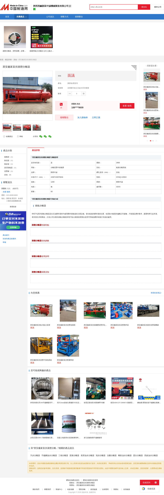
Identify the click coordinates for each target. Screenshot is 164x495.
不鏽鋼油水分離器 (49, 455)
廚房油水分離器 (87, 455)
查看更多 (13, 207)
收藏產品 (8, 136)
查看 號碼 (127, 106)
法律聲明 (105, 489)
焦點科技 (85, 492)
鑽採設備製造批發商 (90, 480)
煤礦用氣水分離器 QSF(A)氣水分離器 (43, 51)
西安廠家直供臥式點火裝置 (153, 87)
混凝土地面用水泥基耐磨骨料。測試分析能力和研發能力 (77, 438)
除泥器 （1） (9, 160)
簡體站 (115, 489)
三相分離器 (63, 455)
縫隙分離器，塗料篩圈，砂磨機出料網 (17, 51)
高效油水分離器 (151, 455)
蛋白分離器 (138, 455)
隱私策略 (82, 489)
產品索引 (6, 235)
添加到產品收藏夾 (9, 239)
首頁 (1, 60)
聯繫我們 (47, 489)
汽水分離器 (35, 455)
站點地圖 (70, 489)
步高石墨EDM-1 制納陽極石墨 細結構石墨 (45, 438)
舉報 (20, 136)
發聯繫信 (64, 117)
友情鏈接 (126, 489)
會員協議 (93, 489)
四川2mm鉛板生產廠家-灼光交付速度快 (71, 403)
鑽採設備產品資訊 (72, 480)
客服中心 (59, 489)
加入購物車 (82, 117)
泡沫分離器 (100, 455)
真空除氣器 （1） (10, 168)
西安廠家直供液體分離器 (85, 483)
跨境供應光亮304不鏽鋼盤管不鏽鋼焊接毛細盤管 (48, 403)
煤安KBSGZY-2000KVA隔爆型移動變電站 (126, 403)
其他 (15, 60)
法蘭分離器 (112, 455)
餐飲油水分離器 (125, 455)
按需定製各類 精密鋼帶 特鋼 (94, 403)
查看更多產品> (156, 293)
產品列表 (8, 60)
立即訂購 (96, 117)
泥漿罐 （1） (9, 171)
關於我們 (36, 489)
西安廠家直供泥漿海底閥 (152, 110)
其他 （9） (8, 175)
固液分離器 (74, 455)
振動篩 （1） (9, 157)
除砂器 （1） (9, 164)
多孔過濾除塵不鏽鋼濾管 (93, 438)
